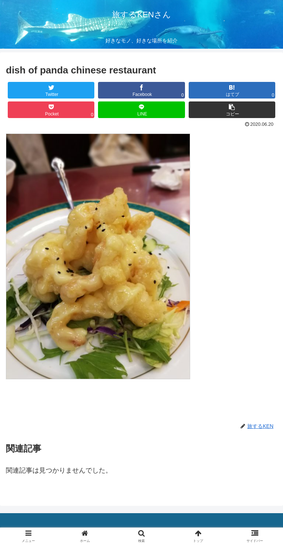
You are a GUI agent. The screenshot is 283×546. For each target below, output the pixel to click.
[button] (232, 109)
